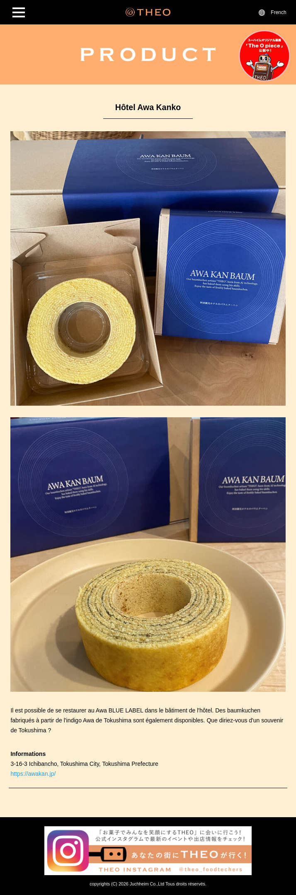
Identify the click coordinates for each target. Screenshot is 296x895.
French (278, 12)
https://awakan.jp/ (33, 773)
